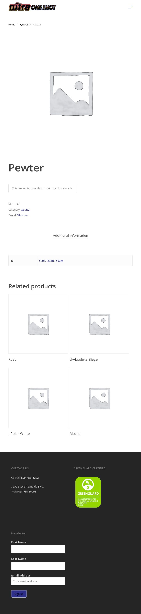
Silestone (22, 215)
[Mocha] (99, 398)
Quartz (24, 24)
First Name (18, 542)
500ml (60, 261)
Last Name (18, 559)
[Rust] (38, 324)
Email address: (38, 579)
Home (11, 24)
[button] (130, 7)
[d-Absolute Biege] (99, 324)
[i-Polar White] (38, 398)
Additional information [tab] (70, 235)
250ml (50, 261)
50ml (42, 261)
